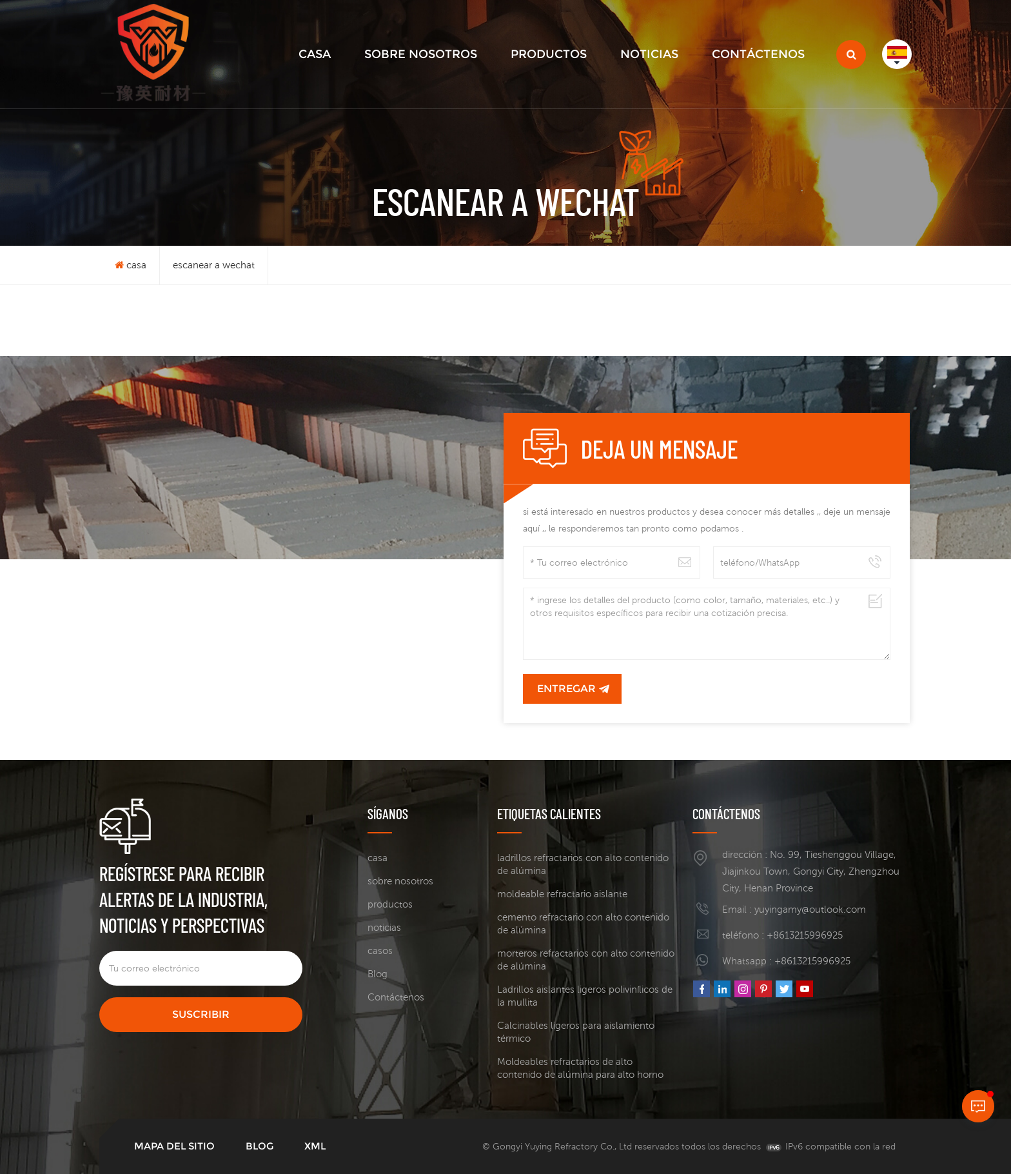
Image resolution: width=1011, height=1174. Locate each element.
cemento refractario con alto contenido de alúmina (583, 923)
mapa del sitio (174, 1146)
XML (315, 1146)
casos (380, 950)
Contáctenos (758, 54)
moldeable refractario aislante (562, 893)
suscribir (201, 1014)
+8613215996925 (805, 935)
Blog (378, 973)
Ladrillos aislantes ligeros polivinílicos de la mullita (584, 996)
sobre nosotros (420, 54)
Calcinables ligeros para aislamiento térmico (575, 1032)
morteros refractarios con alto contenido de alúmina (585, 959)
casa (315, 54)
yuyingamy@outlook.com (810, 909)
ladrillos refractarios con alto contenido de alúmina (583, 864)
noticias (649, 54)
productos (549, 54)
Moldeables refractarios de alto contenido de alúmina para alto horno (580, 1068)
